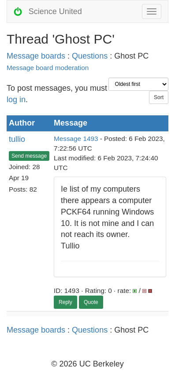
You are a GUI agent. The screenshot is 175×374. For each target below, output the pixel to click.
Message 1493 (76, 138)
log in (16, 99)
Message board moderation (48, 67)
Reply (65, 302)
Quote (91, 302)
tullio (17, 139)
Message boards (36, 56)
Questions (90, 56)
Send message (29, 156)
